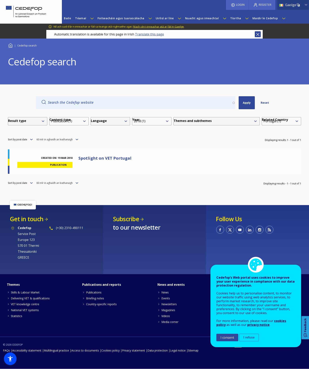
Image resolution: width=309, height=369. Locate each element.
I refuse (249, 337)
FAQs (6, 350)
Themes (13, 284)
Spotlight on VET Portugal (104, 158)
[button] (10, 358)
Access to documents (85, 350)
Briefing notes (95, 298)
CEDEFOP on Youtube (240, 230)
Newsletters (169, 304)
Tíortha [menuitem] (235, 18)
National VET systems (25, 310)
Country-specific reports (101, 304)
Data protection (157, 350)
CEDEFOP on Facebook (220, 230)
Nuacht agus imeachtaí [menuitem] (202, 18)
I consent (227, 337)
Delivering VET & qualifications (30, 298)
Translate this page (149, 34)
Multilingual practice (56, 350)
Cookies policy (110, 350)
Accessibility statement (26, 350)
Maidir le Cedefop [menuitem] (265, 18)
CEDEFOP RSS (269, 230)
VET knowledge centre (25, 304)
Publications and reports (101, 284)
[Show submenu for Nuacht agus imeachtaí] (224, 18)
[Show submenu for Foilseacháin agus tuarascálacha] (150, 18)
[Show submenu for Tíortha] (246, 18)
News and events (171, 284)
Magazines (168, 310)
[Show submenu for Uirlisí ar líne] (179, 18)
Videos (165, 316)
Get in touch (26, 219)
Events (165, 298)
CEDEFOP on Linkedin (250, 230)
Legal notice (178, 350)
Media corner (169, 322)
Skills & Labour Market (25, 292)
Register (265, 4)
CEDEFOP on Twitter (230, 230)
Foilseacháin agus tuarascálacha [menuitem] (121, 18)
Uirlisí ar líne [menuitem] (165, 18)
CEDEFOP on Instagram (259, 230)
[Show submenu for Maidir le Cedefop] (283, 18)
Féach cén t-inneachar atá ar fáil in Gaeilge (158, 26)
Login (240, 4)
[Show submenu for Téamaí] (91, 18)
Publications (93, 292)
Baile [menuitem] (67, 18)
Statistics (16, 316)
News (165, 292)
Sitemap (193, 350)
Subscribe (126, 219)
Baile (10, 45)
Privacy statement (133, 350)
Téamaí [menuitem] (80, 18)
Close (258, 34)
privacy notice (258, 325)
